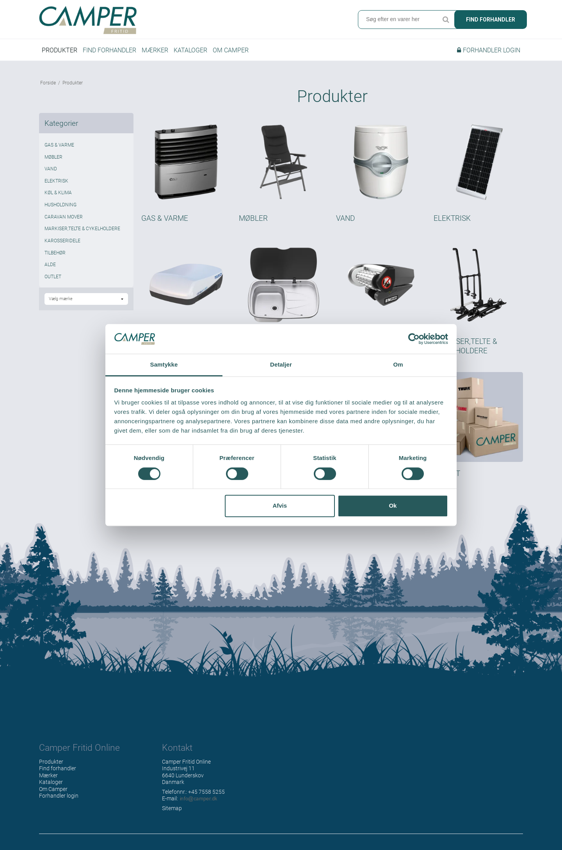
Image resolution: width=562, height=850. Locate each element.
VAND (50, 168)
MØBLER (53, 157)
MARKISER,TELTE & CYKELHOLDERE (82, 228)
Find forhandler (490, 19)
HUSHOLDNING (60, 204)
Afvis (279, 505)
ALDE (50, 264)
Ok (393, 505)
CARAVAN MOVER (63, 216)
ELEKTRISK (56, 180)
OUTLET (52, 276)
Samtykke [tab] (164, 364)
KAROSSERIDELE (62, 240)
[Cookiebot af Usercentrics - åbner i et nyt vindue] (414, 339)
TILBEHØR (55, 252)
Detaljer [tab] (281, 364)
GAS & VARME (59, 144)
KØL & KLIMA (58, 192)
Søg (445, 20)
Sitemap (172, 808)
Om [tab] (398, 364)
